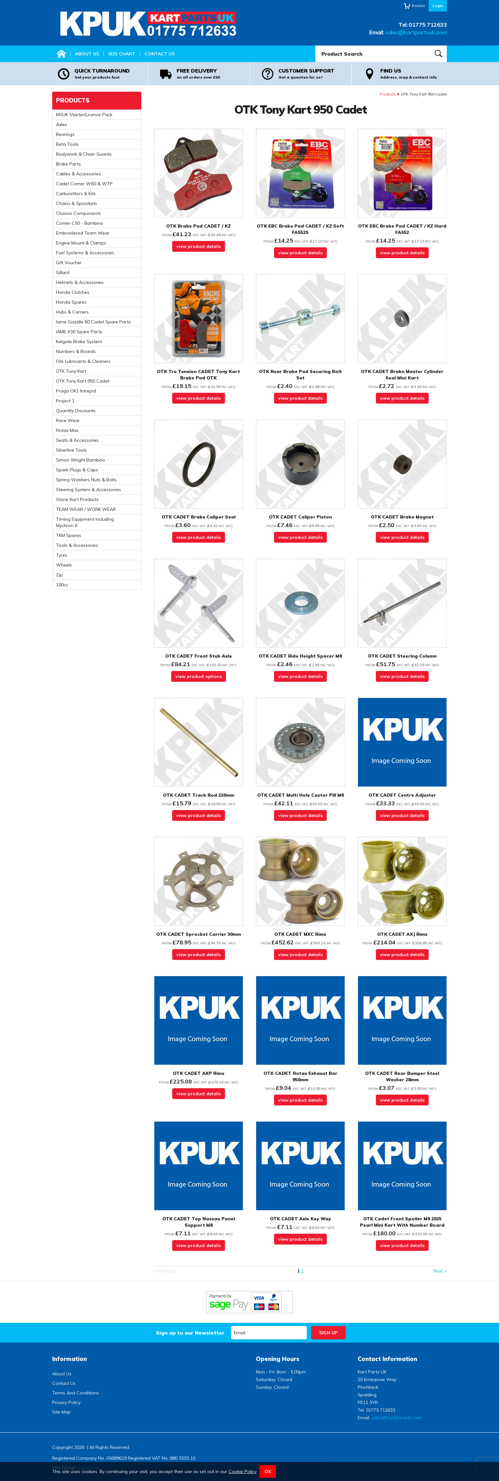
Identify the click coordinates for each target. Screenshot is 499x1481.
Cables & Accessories (78, 174)
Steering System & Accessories (88, 489)
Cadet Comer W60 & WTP (84, 184)
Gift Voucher (69, 262)
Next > (440, 1271)
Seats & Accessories (77, 440)
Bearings (65, 134)
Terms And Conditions (75, 1393)
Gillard (62, 272)
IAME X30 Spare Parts (79, 332)
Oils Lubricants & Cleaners (83, 361)
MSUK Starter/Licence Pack (84, 114)
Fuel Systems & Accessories (85, 253)
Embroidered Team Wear (82, 233)
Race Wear (68, 420)
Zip (59, 575)
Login (437, 5)
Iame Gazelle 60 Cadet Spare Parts (93, 322)
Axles (61, 124)
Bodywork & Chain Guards (84, 154)
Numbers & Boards (76, 351)
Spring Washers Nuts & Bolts (86, 480)
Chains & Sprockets (76, 203)
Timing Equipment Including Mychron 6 (85, 522)
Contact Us (159, 54)
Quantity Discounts (75, 410)
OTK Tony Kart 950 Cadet (82, 381)
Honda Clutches (72, 292)
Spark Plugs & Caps (77, 470)
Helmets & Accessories (80, 282)
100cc (62, 585)
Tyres (61, 555)
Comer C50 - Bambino (79, 223)
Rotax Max (67, 430)
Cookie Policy (242, 1471)
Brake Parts (68, 164)
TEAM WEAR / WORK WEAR (86, 509)
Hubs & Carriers (72, 312)
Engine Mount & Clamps (81, 243)
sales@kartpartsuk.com (416, 32)
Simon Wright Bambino (80, 460)
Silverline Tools (71, 450)
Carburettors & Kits (76, 193)
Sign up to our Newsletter (190, 1332)
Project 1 (65, 401)
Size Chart (121, 54)
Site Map (61, 1412)
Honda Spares (71, 302)
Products (388, 94)
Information (69, 1359)
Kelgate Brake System (79, 341)
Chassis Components (78, 213)
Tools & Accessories (77, 545)
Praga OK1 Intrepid (76, 391)
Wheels (64, 565)
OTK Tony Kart (71, 371)
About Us (87, 54)
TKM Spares (68, 535)
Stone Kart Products (77, 499)
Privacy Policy (66, 1402)
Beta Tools (67, 144)
